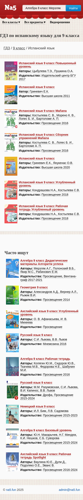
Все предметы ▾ (34, 22)
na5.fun (11, 489)
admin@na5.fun (69, 489)
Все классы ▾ (11, 22)
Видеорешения (60, 22)
